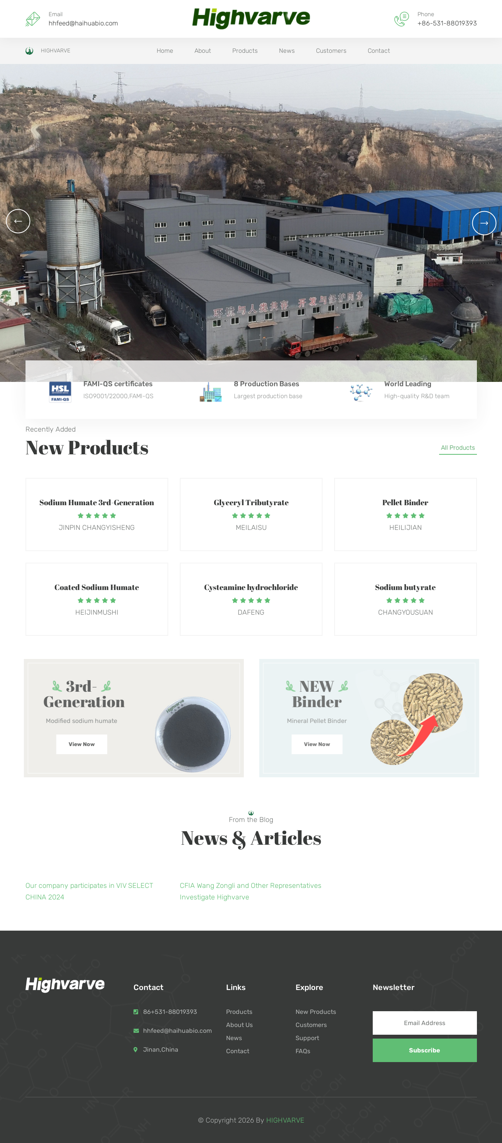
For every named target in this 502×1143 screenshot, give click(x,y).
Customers (331, 50)
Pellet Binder (405, 502)
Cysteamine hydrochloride (251, 587)
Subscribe (424, 1050)
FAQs (303, 1051)
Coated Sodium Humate (96, 587)
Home (165, 50)
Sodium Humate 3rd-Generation (96, 502)
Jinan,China (160, 1049)
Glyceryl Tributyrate (251, 502)
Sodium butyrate (405, 587)
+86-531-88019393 (447, 23)
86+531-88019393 (170, 1011)
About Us (239, 1025)
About (202, 50)
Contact (379, 50)
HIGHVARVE (47, 51)
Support (307, 1038)
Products (245, 50)
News (287, 50)
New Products (316, 1011)
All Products (458, 447)
